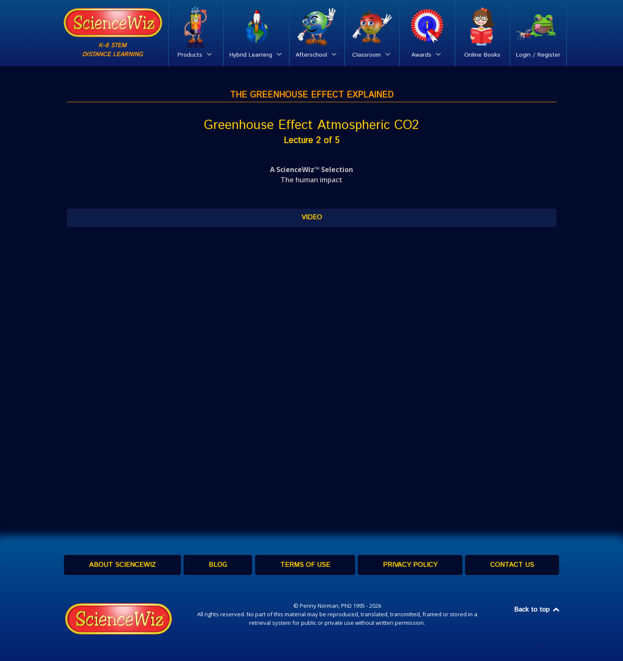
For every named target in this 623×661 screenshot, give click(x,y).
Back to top (537, 610)
